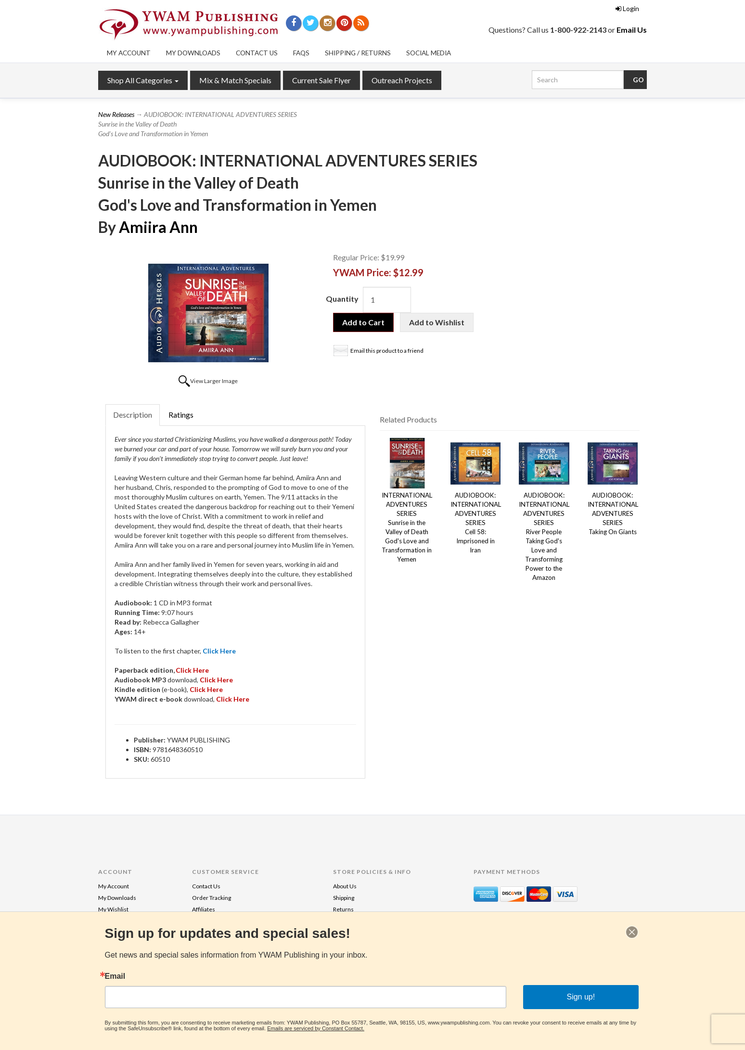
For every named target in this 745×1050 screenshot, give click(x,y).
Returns (343, 909)
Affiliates (203, 909)
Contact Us (257, 53)
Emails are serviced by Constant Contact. (315, 1028)
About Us (345, 886)
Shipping (343, 897)
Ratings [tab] (180, 414)
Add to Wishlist (436, 322)
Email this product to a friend (387, 350)
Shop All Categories (143, 80)
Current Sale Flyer (321, 80)
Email (115, 976)
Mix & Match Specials (235, 80)
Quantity (342, 298)
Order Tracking (211, 897)
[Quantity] (387, 300)
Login (627, 8)
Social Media (428, 53)
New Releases (116, 114)
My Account (129, 53)
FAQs (301, 53)
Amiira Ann (158, 227)
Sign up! (580, 997)
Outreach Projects (402, 80)
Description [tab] (132, 414)
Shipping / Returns (358, 53)
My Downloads (193, 53)
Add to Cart (363, 322)
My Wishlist (113, 909)
